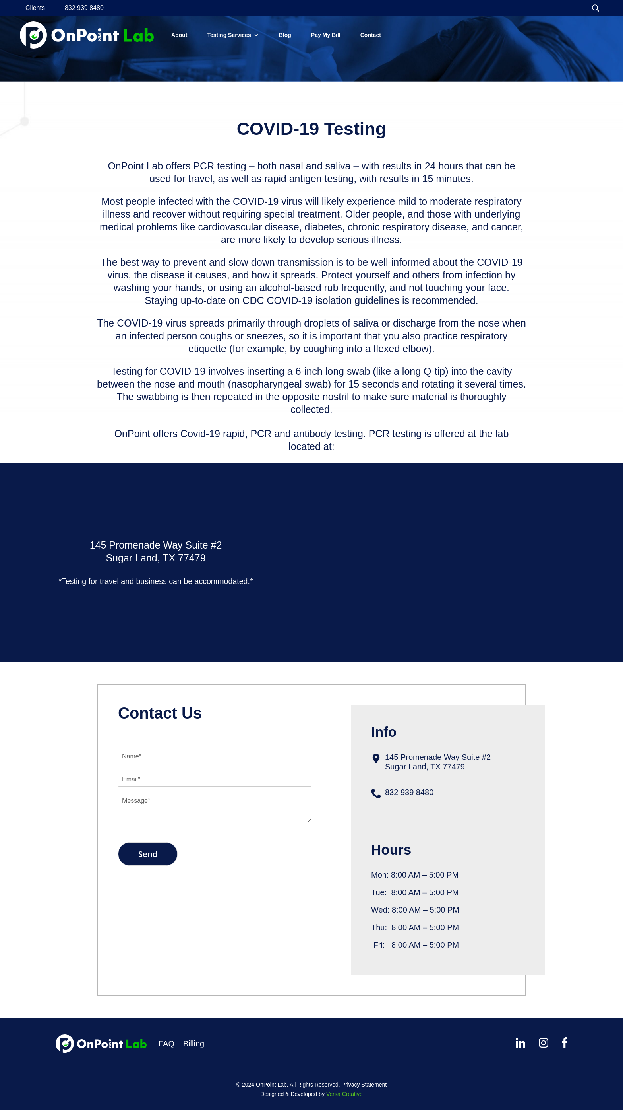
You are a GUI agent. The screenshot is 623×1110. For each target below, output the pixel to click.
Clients (35, 8)
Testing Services (229, 35)
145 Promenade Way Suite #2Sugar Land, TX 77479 (438, 762)
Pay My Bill (326, 35)
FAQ (166, 1043)
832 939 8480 (84, 8)
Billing (193, 1043)
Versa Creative (344, 1094)
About (179, 35)
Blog (285, 35)
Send (147, 854)
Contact (370, 35)
